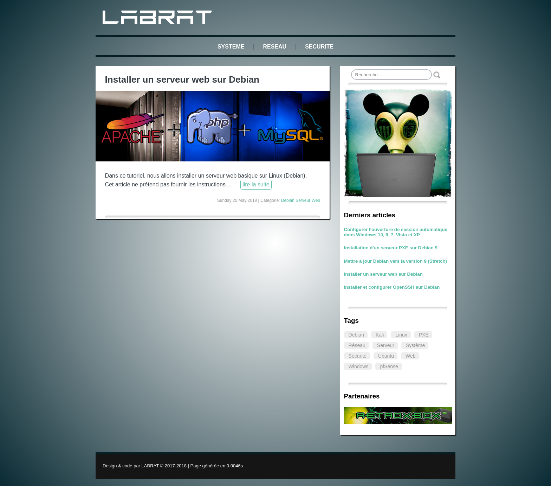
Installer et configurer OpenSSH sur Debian (392, 287)
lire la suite (255, 184)
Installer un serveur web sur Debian (383, 274)
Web (411, 356)
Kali (380, 335)
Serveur (385, 345)
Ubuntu (386, 356)
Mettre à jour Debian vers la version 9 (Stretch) (395, 261)
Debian (356, 335)
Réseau (357, 345)
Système (415, 345)
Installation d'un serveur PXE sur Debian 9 (390, 247)
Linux (401, 335)
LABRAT (158, 18)
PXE (424, 335)
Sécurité (358, 356)
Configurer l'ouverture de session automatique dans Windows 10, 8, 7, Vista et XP (395, 232)
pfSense (389, 366)
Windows (359, 366)
